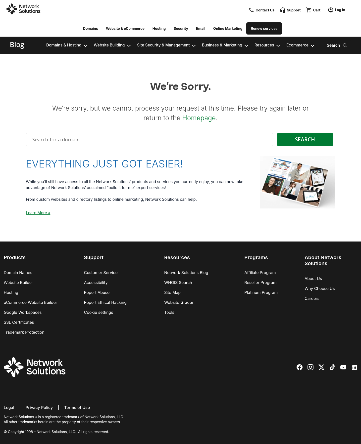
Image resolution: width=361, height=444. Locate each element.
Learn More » (38, 212)
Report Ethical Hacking (105, 302)
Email (200, 28)
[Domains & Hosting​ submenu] (85, 45)
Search (333, 45)
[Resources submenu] (278, 45)
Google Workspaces (23, 312)
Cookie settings (98, 312)
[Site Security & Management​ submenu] (194, 45)
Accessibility (95, 282)
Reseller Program (260, 282)
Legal (9, 407)
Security (181, 28)
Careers (312, 298)
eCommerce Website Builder (30, 302)
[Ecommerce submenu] (312, 45)
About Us (313, 278)
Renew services (264, 28)
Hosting (159, 28)
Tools (169, 312)
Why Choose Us (320, 288)
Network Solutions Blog (186, 272)
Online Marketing (227, 28)
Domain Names (18, 272)
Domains (90, 28)
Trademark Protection (24, 332)
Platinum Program (261, 292)
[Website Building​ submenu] (129, 45)
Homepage (199, 118)
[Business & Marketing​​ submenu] (246, 45)
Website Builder (18, 282)
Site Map (172, 292)
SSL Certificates (19, 322)
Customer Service (100, 272)
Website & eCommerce (125, 28)
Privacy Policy (39, 407)
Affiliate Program (260, 272)
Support (294, 10)
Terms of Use (77, 407)
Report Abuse (96, 292)
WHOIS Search (178, 282)
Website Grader (178, 302)
